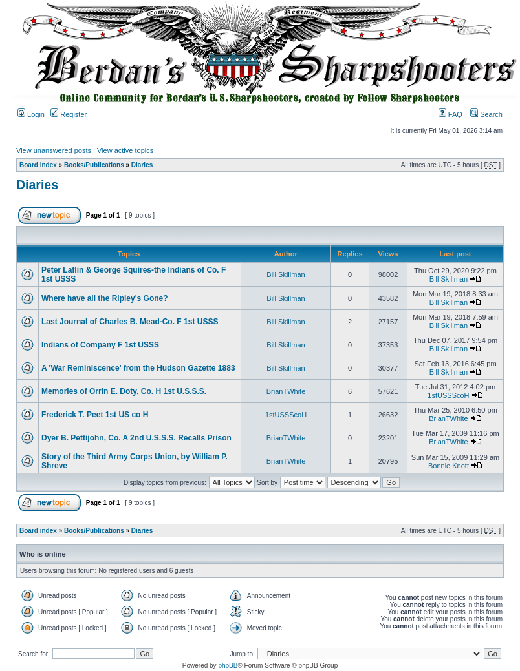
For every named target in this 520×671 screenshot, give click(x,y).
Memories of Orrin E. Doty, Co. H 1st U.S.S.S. (123, 391)
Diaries (142, 165)
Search (486, 114)
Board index (38, 165)
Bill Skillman (285, 274)
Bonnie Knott (448, 466)
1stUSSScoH (448, 395)
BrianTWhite (286, 391)
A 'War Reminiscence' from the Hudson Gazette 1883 (138, 368)
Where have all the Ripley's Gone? (104, 298)
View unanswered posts (53, 150)
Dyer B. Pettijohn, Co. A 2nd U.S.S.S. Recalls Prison (136, 437)
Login (31, 114)
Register (68, 114)
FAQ (450, 114)
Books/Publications (94, 165)
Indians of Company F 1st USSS (100, 344)
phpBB (227, 665)
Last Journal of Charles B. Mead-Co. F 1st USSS (129, 321)
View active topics (125, 150)
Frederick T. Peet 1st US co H (94, 414)
